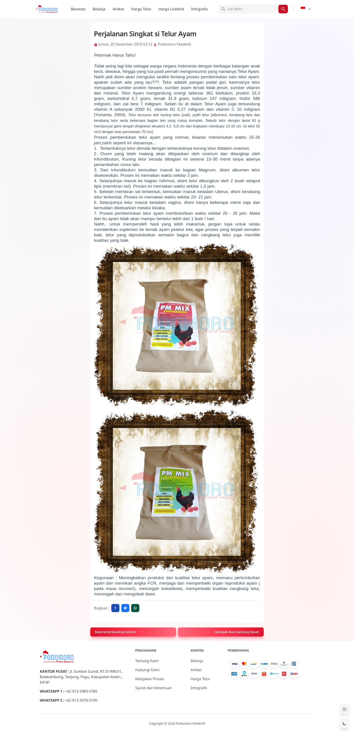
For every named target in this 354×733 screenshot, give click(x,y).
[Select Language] (306, 9)
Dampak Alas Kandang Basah (237, 632)
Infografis (199, 9)
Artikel (118, 9)
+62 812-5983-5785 (81, 691)
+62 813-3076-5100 (81, 700)
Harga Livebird (171, 9)
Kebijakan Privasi (149, 678)
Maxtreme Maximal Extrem (115, 632)
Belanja (99, 9)
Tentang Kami (146, 660)
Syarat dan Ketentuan (153, 687)
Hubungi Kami (147, 669)
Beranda (78, 9)
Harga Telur (141, 9)
